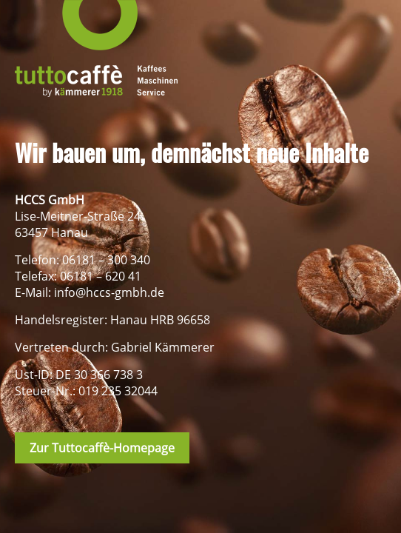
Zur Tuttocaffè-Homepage (102, 448)
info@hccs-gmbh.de (109, 292)
